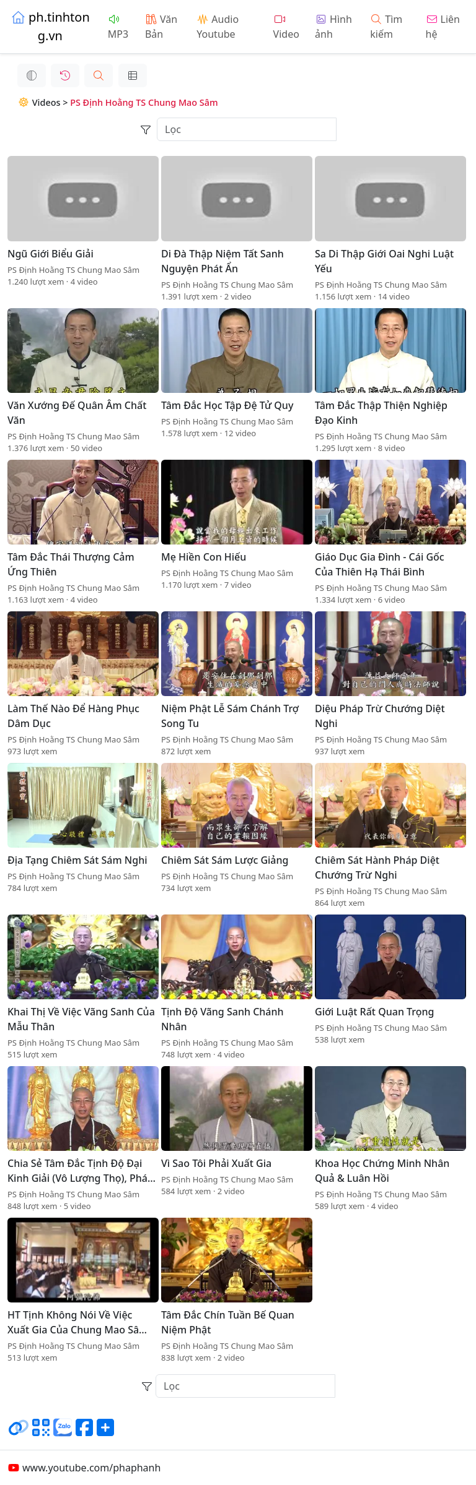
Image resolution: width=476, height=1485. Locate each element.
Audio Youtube (217, 26)
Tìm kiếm (386, 26)
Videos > (33, 102)
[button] (88, 75)
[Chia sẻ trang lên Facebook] (84, 1432)
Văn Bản (161, 26)
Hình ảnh (333, 26)
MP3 (118, 27)
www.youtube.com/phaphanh (84, 1467)
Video (286, 27)
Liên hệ (443, 26)
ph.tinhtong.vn (50, 26)
